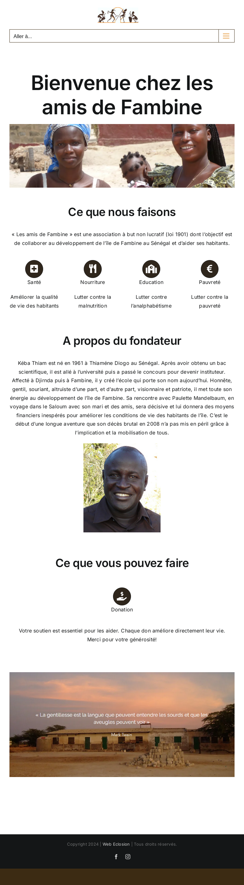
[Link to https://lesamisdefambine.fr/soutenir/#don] (122, 596)
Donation (122, 609)
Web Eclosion (116, 844)
